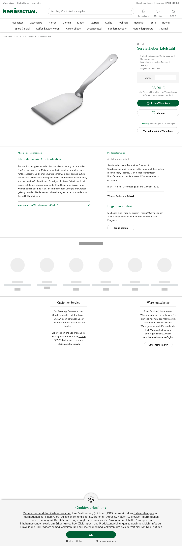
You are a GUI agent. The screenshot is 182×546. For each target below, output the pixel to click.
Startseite (7, 36)
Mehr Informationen (106, 541)
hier (138, 526)
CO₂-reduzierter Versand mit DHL (158, 95)
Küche (18, 36)
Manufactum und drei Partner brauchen (47, 513)
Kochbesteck (45, 36)
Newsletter (36, 3)
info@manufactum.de (68, 294)
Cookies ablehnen (75, 541)
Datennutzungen (144, 513)
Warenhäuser (9, 3)
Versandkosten (170, 92)
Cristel (130, 196)
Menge (148, 77)
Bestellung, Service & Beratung (157, 3)
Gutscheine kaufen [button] (158, 295)
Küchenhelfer (30, 36)
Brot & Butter (23, 3)
